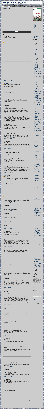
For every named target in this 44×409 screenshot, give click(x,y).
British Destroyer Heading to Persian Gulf (37, 233)
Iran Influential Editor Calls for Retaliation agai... (37, 188)
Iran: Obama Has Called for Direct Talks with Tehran (37, 152)
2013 (34, 44)
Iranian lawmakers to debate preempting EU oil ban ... (37, 91)
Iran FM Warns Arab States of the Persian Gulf (37, 144)
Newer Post (4, 400)
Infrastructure (35, 35)
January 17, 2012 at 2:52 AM (8, 376)
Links (34, 37)
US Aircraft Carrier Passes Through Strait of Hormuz (37, 119)
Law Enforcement (36, 28)
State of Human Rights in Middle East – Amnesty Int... (37, 213)
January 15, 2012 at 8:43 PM (8, 228)
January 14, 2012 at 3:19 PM (8, 38)
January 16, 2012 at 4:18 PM (8, 335)
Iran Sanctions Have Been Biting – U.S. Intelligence (37, 65)
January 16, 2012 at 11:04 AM (8, 275)
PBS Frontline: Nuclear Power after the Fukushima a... (37, 111)
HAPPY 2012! (36, 267)
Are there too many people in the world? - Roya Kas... (37, 136)
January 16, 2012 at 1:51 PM (8, 304)
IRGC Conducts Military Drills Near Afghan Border (37, 236)
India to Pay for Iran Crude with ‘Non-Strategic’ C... (37, 225)
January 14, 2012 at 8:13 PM (8, 121)
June (35, 54)
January (36, 60)
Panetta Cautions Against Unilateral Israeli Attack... (37, 230)
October (36, 49)
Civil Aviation (35, 29)
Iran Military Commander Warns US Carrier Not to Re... (37, 259)
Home (17, 400)
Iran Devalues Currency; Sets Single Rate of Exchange (37, 95)
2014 (34, 43)
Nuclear (35, 26)
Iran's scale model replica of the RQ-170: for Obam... (37, 155)
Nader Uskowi (6, 175)
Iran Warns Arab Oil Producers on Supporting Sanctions (37, 166)
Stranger (5, 83)
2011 (34, 269)
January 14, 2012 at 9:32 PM (8, 148)
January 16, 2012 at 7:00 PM (8, 366)
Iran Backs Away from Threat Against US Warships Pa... (37, 131)
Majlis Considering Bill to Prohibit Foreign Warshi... (37, 245)
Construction (35, 34)
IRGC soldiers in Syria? (37, 93)
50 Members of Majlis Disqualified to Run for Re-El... (37, 208)
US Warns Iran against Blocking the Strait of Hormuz (37, 221)
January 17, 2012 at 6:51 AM (8, 386)
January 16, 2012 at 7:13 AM (8, 246)
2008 (34, 273)
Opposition (11, 32)
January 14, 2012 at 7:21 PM (8, 102)
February (36, 59)
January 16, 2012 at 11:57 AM (8, 287)
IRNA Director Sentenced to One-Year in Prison (37, 169)
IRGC (9, 32)
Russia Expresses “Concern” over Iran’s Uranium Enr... (37, 200)
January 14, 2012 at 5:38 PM (8, 80)
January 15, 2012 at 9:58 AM (8, 202)
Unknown (5, 41)
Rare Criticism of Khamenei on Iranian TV (37, 98)
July (35, 53)
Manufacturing (36, 36)
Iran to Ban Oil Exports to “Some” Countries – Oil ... (37, 77)
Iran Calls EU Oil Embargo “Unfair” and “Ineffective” (37, 115)
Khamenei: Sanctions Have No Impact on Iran (37, 216)
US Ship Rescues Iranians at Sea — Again (37, 206)
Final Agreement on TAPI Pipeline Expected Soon (37, 89)
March (35, 58)
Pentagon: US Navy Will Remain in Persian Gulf (37, 257)
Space (34, 27)
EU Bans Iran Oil (36, 117)
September (36, 50)
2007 (34, 274)
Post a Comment (5, 398)
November (36, 48)
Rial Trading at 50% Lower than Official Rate (37, 69)
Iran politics (6, 32)
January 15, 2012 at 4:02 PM (8, 210)
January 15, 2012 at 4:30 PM (8, 221)
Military (35, 25)
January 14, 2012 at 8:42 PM (8, 138)
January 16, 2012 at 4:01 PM (8, 315)
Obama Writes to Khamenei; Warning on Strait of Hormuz (37, 181)
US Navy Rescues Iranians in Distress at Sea (37, 141)
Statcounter (34, 299)
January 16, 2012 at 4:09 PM (8, 323)
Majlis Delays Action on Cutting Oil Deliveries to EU (37, 80)
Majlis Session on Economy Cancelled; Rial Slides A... (37, 228)
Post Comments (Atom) (9, 402)
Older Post (29, 400)
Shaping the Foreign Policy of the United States (37, 105)
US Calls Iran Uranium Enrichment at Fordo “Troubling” (37, 203)
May (35, 55)
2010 (34, 270)
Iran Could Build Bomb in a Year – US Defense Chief (37, 74)
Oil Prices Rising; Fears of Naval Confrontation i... (37, 254)
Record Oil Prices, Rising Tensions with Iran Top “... (37, 172)
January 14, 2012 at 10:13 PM (8, 172)
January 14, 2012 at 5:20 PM (8, 75)
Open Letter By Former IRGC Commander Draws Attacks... (37, 175)
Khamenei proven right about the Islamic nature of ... (37, 126)
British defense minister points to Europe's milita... (37, 108)
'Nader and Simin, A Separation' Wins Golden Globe (37, 164)
